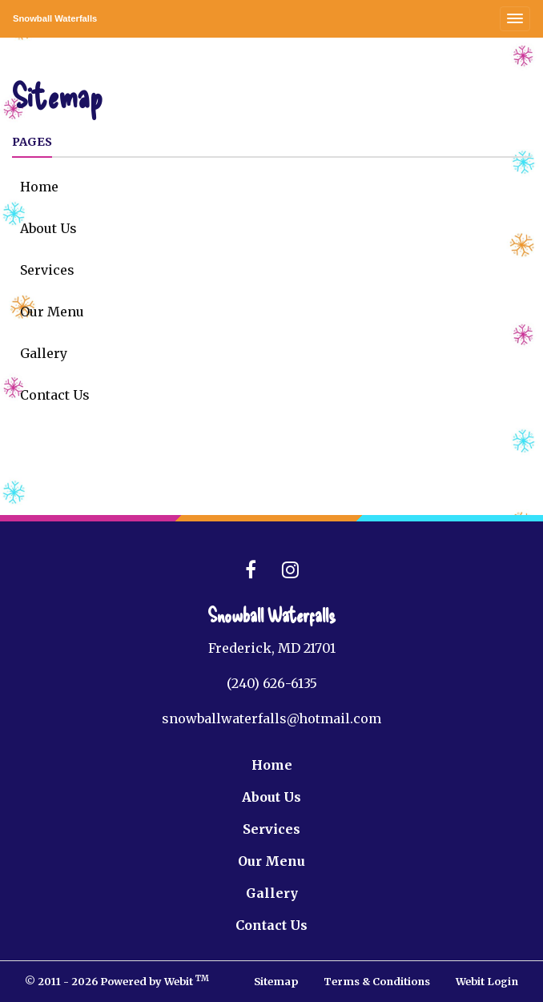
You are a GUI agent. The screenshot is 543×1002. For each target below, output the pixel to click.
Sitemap (276, 981)
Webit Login (487, 981)
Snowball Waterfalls (55, 18)
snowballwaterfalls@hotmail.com (271, 718)
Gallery (43, 353)
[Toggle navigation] (515, 19)
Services (47, 270)
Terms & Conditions (377, 981)
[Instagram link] (290, 570)
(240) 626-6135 (272, 683)
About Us (48, 228)
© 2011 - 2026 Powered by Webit (117, 981)
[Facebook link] (250, 570)
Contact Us (55, 395)
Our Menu (52, 312)
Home (39, 187)
